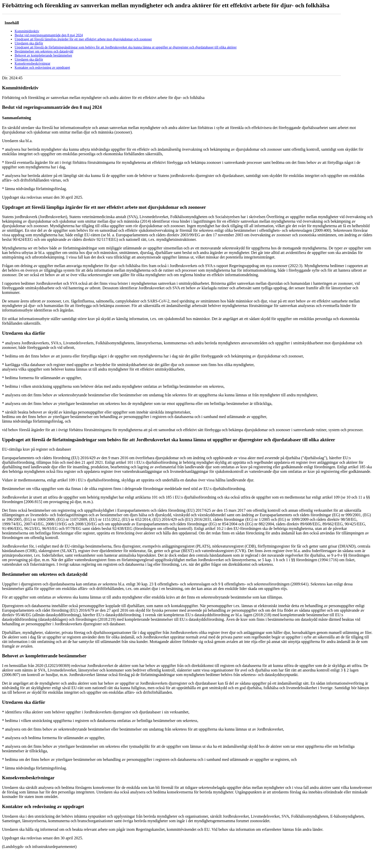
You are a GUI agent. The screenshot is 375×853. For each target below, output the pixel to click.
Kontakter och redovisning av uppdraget (42, 67)
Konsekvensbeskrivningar (32, 63)
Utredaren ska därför (29, 43)
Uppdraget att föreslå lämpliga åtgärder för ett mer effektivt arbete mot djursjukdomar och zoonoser (83, 39)
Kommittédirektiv (27, 31)
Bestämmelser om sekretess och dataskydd (44, 51)
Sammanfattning (16, 118)
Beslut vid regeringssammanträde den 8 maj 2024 (49, 35)
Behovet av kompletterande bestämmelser (43, 55)
